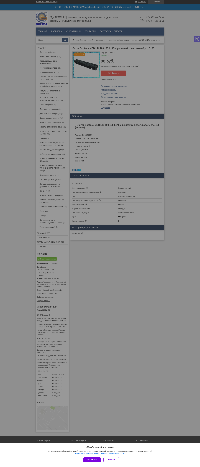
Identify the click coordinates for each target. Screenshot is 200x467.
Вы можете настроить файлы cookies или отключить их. (99, 454)
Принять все (92, 460)
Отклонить (111, 460)
